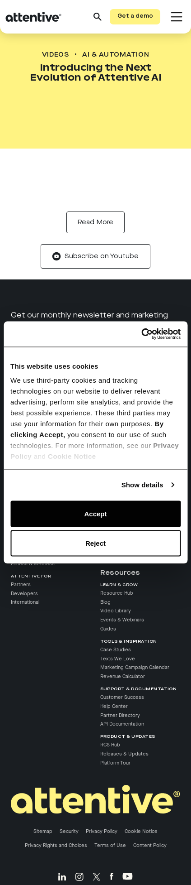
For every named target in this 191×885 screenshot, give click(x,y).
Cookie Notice (72, 456)
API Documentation (122, 724)
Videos (55, 55)
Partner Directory (120, 715)
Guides (108, 629)
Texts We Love (117, 658)
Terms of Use (110, 845)
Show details (142, 485)
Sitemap (42, 831)
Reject (95, 543)
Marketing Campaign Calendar (134, 667)
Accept (95, 513)
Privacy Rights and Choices (56, 845)
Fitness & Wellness (33, 564)
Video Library (115, 611)
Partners (21, 584)
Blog (105, 602)
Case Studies (115, 649)
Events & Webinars (122, 620)
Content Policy (150, 845)
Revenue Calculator (122, 676)
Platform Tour (115, 762)
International (25, 602)
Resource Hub (116, 593)
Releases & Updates (124, 753)
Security (69, 831)
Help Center (114, 706)
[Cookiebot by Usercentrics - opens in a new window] (141, 334)
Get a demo (135, 16)
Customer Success (122, 697)
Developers (24, 593)
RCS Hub (110, 745)
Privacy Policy (101, 831)
